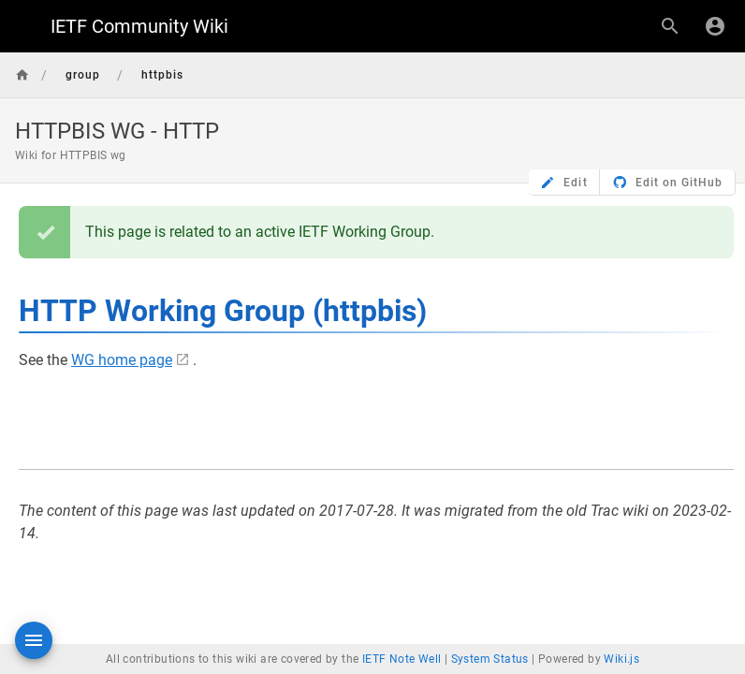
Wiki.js (621, 659)
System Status (490, 659)
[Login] (715, 26)
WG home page (121, 360)
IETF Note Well (402, 659)
